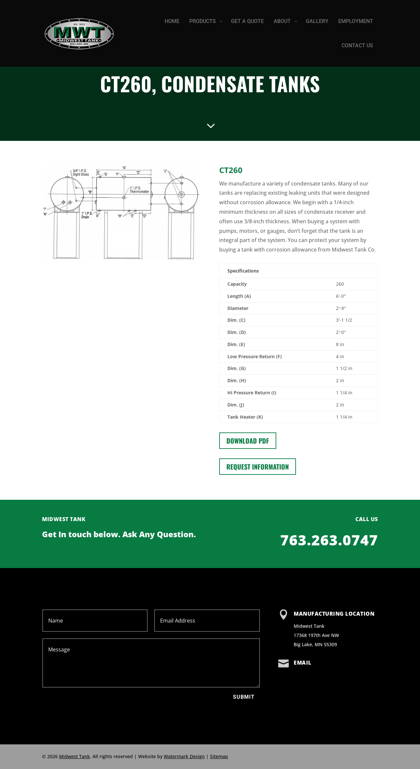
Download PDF (247, 441)
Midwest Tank (74, 756)
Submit (244, 697)
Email (302, 662)
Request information (257, 467)
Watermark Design (184, 756)
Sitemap (219, 756)
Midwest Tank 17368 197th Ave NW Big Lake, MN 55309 (316, 635)
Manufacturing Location (334, 613)
